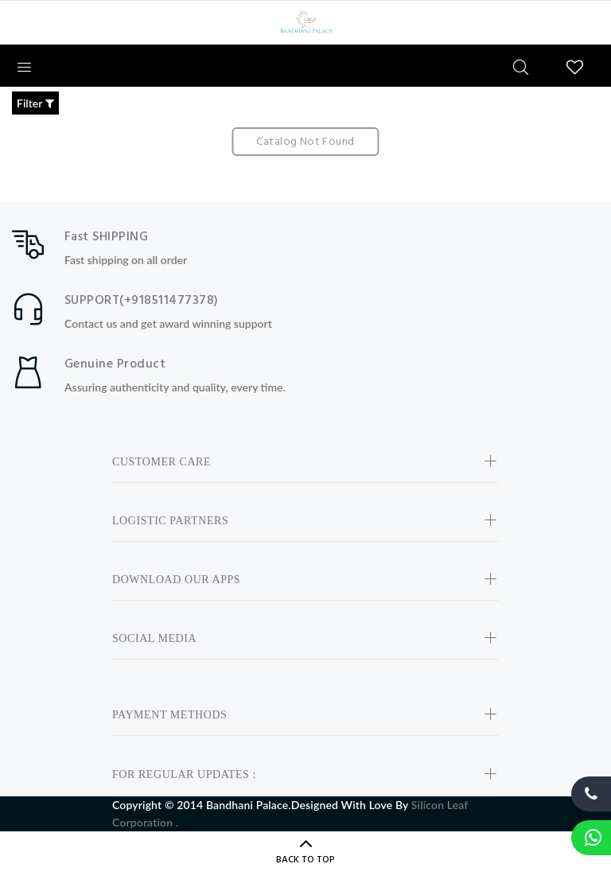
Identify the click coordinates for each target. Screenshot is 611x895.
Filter (35, 103)
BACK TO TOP (305, 860)
